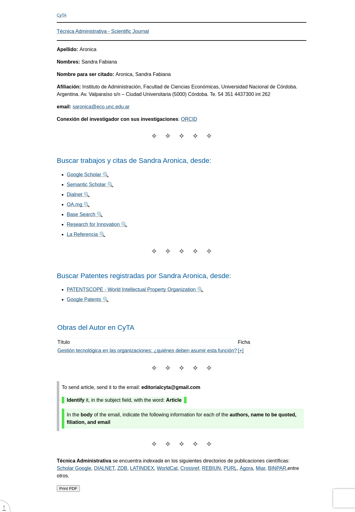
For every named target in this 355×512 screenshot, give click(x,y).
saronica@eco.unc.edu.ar (101, 106)
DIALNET (104, 468)
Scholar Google (74, 468)
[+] (240, 350)
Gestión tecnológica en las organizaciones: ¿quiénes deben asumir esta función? (147, 350)
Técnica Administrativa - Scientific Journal (103, 31)
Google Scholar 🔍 (88, 174)
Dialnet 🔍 (78, 194)
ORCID (189, 119)
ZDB (122, 468)
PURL (230, 468)
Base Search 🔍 (85, 214)
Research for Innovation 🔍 (97, 224)
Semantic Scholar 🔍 (90, 184)
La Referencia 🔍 (86, 234)
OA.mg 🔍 (78, 204)
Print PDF (68, 488)
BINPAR (277, 468)
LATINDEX (142, 468)
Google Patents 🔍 (88, 299)
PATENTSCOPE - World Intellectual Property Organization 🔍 (135, 289)
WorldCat (167, 468)
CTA (62, 15)
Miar (260, 468)
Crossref (189, 468)
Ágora (246, 468)
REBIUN (211, 468)
